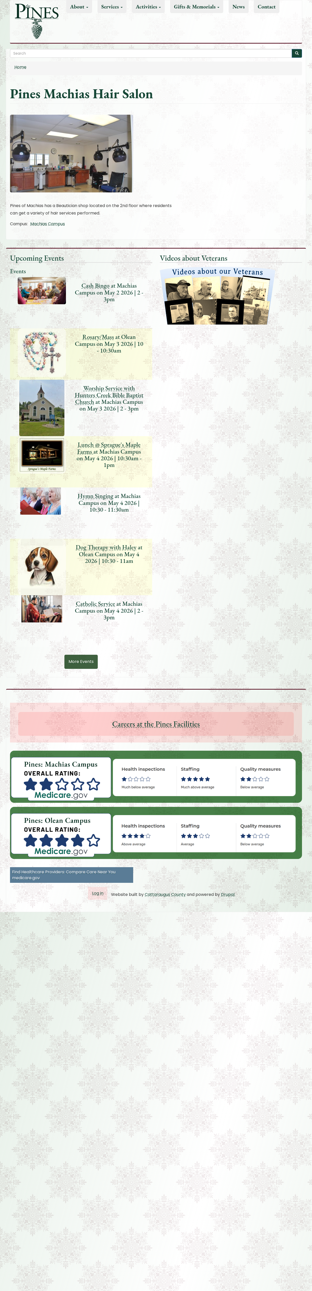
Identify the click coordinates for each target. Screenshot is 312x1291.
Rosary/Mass (98, 337)
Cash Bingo (95, 285)
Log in (97, 893)
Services (112, 6)
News (238, 6)
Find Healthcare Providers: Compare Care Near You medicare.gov (63, 875)
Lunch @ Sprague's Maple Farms (108, 448)
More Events (81, 661)
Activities (148, 6)
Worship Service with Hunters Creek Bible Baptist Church (109, 395)
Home (20, 67)
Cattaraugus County (165, 894)
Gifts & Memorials (196, 6)
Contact (267, 6)
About (79, 6)
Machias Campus (47, 224)
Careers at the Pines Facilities (156, 724)
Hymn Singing (95, 496)
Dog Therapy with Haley (106, 547)
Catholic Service (95, 604)
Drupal (228, 894)
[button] (156, 153)
